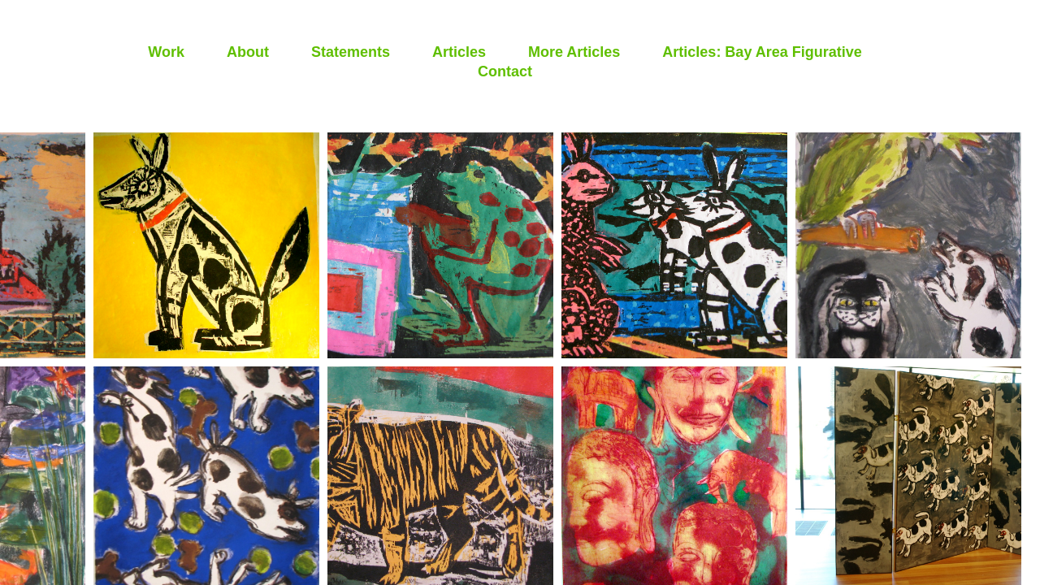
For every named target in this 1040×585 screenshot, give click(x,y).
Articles (459, 52)
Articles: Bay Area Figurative (761, 52)
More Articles (574, 52)
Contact (505, 71)
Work (166, 52)
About (248, 52)
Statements (350, 52)
